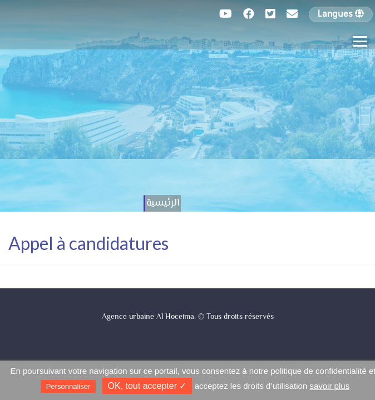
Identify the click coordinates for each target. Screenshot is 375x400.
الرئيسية (162, 203)
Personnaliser (68, 386)
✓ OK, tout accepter (147, 386)
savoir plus (329, 386)
